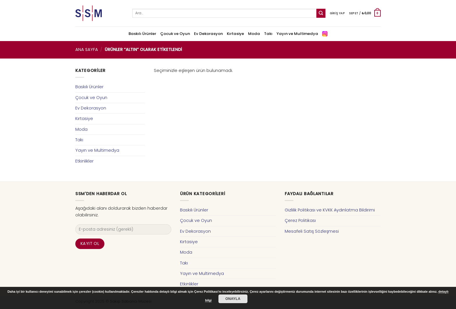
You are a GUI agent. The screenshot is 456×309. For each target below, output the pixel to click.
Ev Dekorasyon (208, 33)
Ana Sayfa (86, 49)
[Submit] (320, 13)
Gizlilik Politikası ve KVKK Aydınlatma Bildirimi (330, 210)
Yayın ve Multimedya (297, 33)
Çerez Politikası (300, 220)
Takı (268, 33)
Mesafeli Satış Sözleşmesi (312, 231)
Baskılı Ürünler (142, 33)
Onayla (233, 299)
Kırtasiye (235, 33)
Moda (254, 33)
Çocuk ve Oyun (175, 33)
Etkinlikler (84, 161)
